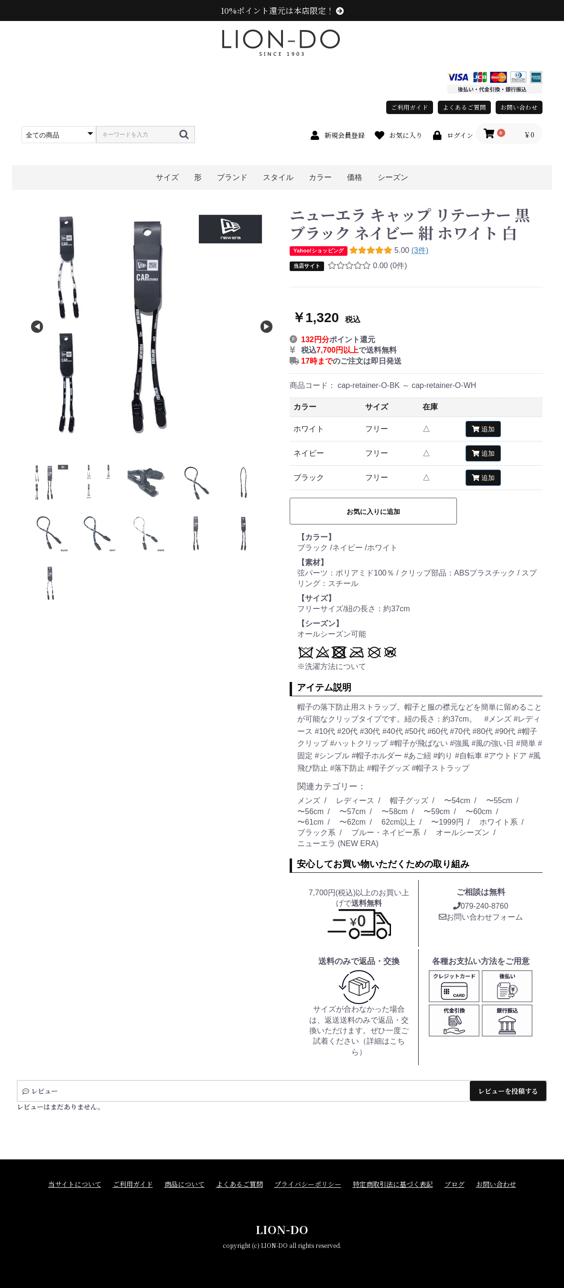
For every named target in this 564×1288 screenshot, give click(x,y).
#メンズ (498, 719)
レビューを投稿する (508, 1091)
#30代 (371, 731)
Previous (37, 327)
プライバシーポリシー (307, 1184)
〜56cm (310, 811)
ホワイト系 (498, 822)
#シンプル (333, 756)
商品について (184, 1184)
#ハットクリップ (360, 743)
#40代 (393, 731)
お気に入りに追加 (373, 511)
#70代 (461, 731)
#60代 (438, 731)
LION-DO (282, 1229)
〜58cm (394, 811)
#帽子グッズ (389, 768)
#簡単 (527, 743)
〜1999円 (447, 822)
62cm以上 (398, 822)
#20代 (348, 731)
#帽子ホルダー (378, 756)
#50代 (416, 731)
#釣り (444, 756)
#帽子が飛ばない (420, 743)
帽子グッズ (409, 800)
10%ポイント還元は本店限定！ (282, 10)
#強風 (460, 743)
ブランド (232, 177)
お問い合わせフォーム (481, 917)
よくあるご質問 (464, 107)
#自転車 (469, 756)
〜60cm (479, 811)
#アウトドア (506, 756)
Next (266, 327)
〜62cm (352, 822)
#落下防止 (348, 768)
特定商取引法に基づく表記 (393, 1184)
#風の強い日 (493, 743)
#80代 (483, 731)
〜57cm (352, 811)
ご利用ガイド (409, 107)
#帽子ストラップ (440, 768)
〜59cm (436, 811)
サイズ (167, 177)
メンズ (308, 800)
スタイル (278, 177)
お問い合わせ (519, 107)
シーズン (393, 177)
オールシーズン (462, 832)
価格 (354, 177)
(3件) (420, 250)
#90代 (506, 731)
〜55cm (499, 800)
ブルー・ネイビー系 (385, 832)
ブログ (455, 1184)
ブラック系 (316, 832)
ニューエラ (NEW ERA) (338, 843)
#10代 (326, 731)
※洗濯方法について (331, 666)
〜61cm (310, 822)
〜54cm (457, 800)
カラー (320, 177)
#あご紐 (418, 756)
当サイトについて (74, 1184)
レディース (355, 800)
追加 (483, 429)
